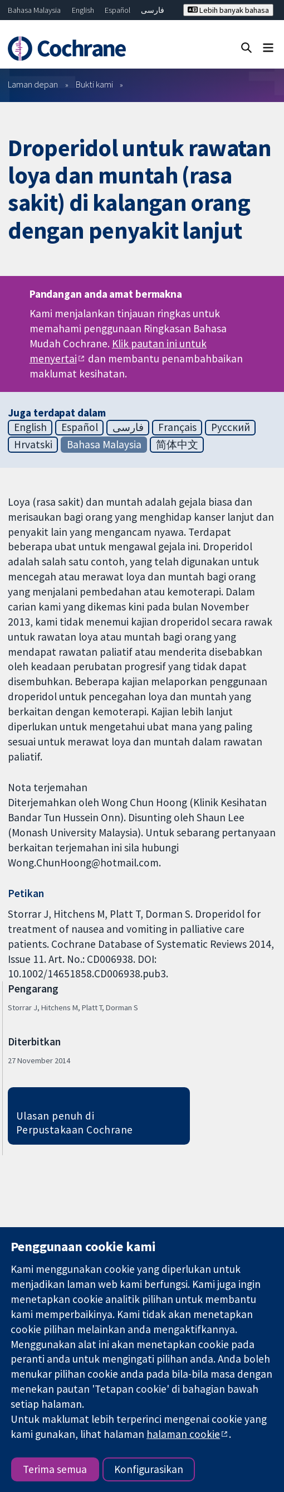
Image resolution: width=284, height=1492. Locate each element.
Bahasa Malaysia (34, 10)
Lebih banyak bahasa (228, 10)
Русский (230, 427)
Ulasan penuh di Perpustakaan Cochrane (74, 1122)
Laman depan (33, 84)
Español (117, 10)
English (83, 10)
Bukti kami (94, 84)
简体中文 (177, 444)
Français (177, 427)
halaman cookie (183, 1434)
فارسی (152, 10)
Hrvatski (33, 444)
